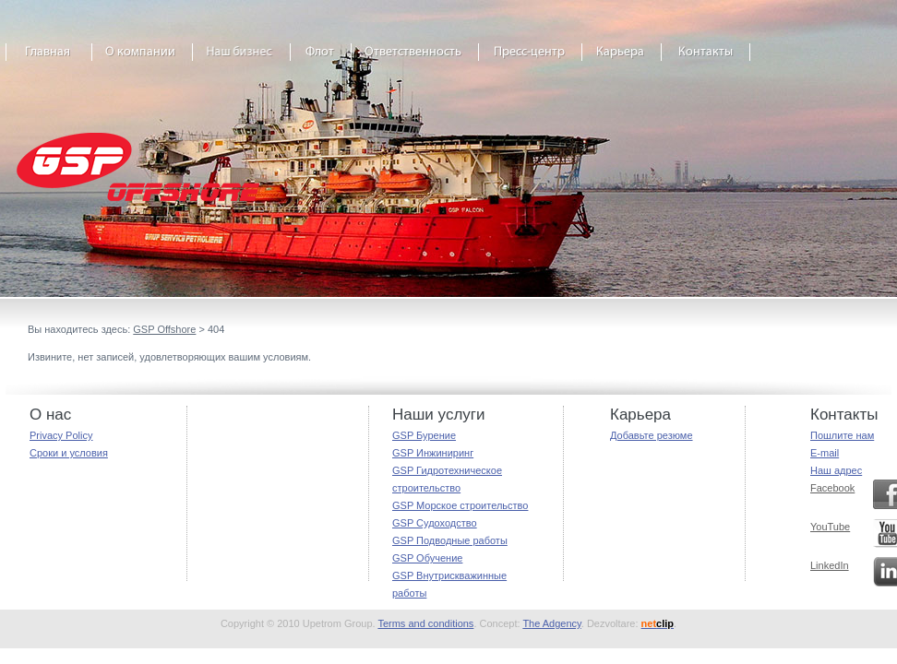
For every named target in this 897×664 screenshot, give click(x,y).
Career (622, 58)
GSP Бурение (424, 435)
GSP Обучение (427, 557)
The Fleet (321, 58)
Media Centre (530, 58)
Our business (242, 58)
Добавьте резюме (651, 435)
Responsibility (415, 58)
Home (49, 58)
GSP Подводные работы (450, 540)
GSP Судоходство (434, 522)
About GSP (142, 58)
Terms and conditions (425, 623)
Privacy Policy (61, 435)
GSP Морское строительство (460, 505)
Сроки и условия (69, 452)
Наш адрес (836, 470)
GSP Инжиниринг (432, 452)
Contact (706, 58)
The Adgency (551, 623)
